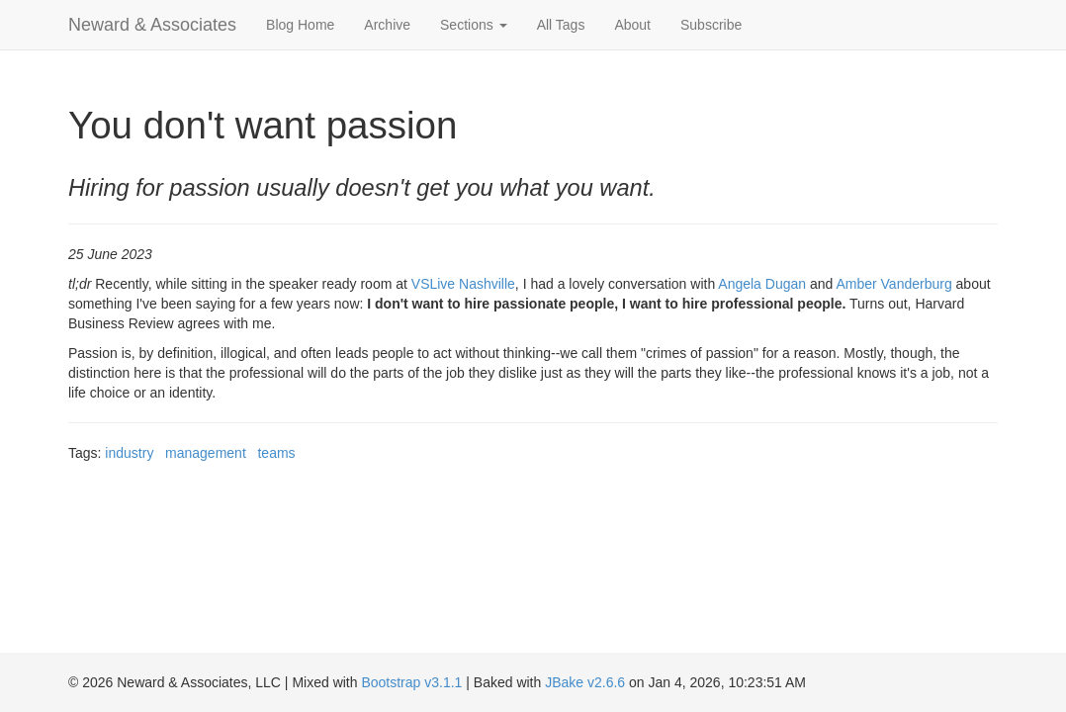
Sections (473, 25)
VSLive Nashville (463, 284)
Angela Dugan (762, 284)
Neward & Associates (152, 25)
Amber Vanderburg (893, 284)
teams (276, 453)
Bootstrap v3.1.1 (411, 682)
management (205, 453)
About (632, 25)
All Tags (561, 25)
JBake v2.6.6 (585, 682)
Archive (387, 25)
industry (129, 453)
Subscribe (711, 25)
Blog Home (300, 25)
